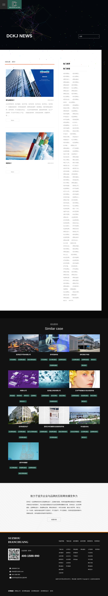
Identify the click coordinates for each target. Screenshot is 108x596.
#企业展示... (66, 226)
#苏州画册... (66, 171)
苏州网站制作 (36, 591)
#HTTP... (71, 300)
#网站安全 (74, 274)
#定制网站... (76, 142)
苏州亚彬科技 (54, 354)
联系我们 (97, 541)
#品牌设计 (74, 154)
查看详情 (54, 519)
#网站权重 (66, 240)
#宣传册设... (66, 142)
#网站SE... (66, 217)
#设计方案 (66, 154)
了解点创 (68, 541)
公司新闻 (90, 549)
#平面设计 (66, 116)
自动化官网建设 (75, 431)
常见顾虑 (68, 566)
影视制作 (75, 552)
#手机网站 (76, 269)
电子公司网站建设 (32, 431)
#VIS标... (66, 145)
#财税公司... (76, 185)
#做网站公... (76, 197)
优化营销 (90, 556)
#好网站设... (76, 171)
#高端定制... (76, 180)
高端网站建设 (53, 365)
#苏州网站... (66, 73)
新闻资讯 (90, 541)
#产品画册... (76, 148)
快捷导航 (61, 541)
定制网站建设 (43, 431)
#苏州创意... (66, 203)
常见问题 (90, 559)
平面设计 (75, 556)
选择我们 (68, 552)
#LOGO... (75, 122)
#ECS (65, 300)
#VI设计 (65, 134)
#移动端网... (76, 297)
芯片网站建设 (53, 359)
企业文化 (68, 556)
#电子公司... (66, 162)
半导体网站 (13, 359)
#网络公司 (74, 145)
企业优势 (68, 559)
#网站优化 (66, 93)
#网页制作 (66, 111)
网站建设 (12, 395)
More (12, 120)
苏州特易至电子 (23, 426)
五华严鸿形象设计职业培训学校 (84, 390)
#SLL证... (66, 254)
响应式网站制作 (63, 431)
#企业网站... (76, 76)
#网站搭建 (76, 157)
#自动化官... (66, 157)
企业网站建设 (75, 359)
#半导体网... (66, 119)
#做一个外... (76, 208)
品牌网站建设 (62, 359)
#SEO (65, 102)
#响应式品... (76, 223)
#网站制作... (75, 91)
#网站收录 (76, 237)
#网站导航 (66, 272)
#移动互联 (66, 295)
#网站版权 (76, 277)
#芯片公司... (66, 191)
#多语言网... (76, 128)
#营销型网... (76, 119)
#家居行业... (66, 165)
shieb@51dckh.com (17, 571)
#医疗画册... (76, 162)
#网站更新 (76, 280)
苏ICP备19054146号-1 (65, 579)
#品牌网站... (75, 111)
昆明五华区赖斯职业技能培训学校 (54, 426)
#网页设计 (66, 88)
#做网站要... (66, 277)
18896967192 (15, 568)
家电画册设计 (10, 100)
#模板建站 (73, 289)
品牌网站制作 (94, 431)
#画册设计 (66, 139)
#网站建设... (66, 82)
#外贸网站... (76, 96)
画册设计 (9, 163)
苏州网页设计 (46, 591)
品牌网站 (33, 395)
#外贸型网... (75, 200)
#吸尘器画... (76, 160)
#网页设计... (66, 79)
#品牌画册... (66, 151)
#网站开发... (76, 283)
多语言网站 (54, 395)
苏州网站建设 (22, 437)
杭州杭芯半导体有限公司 (23, 354)
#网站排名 (76, 114)
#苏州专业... (66, 205)
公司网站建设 (21, 431)
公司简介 (68, 549)
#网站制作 (66, 85)
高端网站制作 (53, 401)
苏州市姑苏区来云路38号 (19, 577)
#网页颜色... (76, 177)
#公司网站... (75, 139)
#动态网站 (76, 214)
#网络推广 (74, 295)
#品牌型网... (75, 217)
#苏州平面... (66, 168)
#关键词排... (76, 286)
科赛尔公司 (23, 390)
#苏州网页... (76, 73)
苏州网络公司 (17, 591)
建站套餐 (61, 569)
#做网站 (65, 289)
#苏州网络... (75, 85)
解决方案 (90, 562)
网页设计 (93, 359)
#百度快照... (74, 266)
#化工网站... (66, 160)
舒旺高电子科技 (84, 354)
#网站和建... (76, 246)
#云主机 (65, 243)
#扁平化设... (66, 211)
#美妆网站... (66, 122)
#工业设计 (76, 165)
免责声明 (79, 579)
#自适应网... (66, 257)
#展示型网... (66, 214)
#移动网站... (76, 234)
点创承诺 (68, 562)
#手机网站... (66, 260)
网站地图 (74, 579)
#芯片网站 (66, 183)
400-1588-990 (16, 574)
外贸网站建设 (21, 359)
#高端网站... (76, 105)
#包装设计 (76, 137)
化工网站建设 (13, 467)
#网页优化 (66, 274)
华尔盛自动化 (85, 426)
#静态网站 (76, 249)
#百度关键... (66, 197)
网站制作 (84, 365)
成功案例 (75, 541)
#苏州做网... (66, 114)
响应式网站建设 (32, 359)
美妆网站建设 (84, 395)
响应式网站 (62, 395)
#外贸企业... (66, 246)
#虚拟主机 (73, 243)
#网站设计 (66, 91)
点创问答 (61, 572)
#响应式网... (66, 108)
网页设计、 (23, 401)
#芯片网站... (66, 131)
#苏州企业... (66, 99)
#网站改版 (66, 174)
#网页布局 (76, 228)
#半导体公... (66, 280)
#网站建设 (76, 79)
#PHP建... (66, 266)
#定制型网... (66, 208)
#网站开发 (76, 108)
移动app (75, 559)
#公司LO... (76, 125)
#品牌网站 (74, 116)
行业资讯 (90, 552)
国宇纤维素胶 (23, 462)
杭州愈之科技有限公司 (54, 390)
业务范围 (83, 541)
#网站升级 (66, 200)
